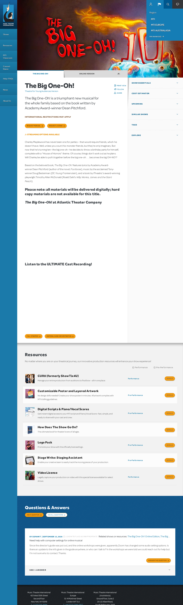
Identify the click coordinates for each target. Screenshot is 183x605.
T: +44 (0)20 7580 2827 (73, 591)
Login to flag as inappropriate (82, 523)
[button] (159, 4)
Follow (120, 89)
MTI (153, 19)
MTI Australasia (160, 30)
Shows (6, 34)
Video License (47, 465)
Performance (141, 367)
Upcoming (137, 104)
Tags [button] (134, 125)
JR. (118, 74)
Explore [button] (136, 135)
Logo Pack (45, 437)
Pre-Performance (164, 367)
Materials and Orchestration (59, 336)
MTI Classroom (7, 56)
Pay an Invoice (155, 37)
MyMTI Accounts (150, 4)
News (5, 89)
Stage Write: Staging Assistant (60, 451)
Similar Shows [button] (140, 114)
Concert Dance (6, 67)
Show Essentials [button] (141, 83)
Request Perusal (34, 126)
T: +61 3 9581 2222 (105, 597)
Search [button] (168, 4)
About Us (7, 101)
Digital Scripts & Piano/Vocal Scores (63, 406)
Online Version (86, 74)
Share (119, 93)
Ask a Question (33, 506)
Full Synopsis (32, 336)
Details (170, 378)
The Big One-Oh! (40, 74)
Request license (56, 126)
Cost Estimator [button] (141, 93)
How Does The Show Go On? (58, 423)
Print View (121, 85)
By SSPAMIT (35, 524)
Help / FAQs (8, 78)
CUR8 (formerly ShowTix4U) (58, 376)
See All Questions (55, 506)
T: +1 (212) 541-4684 (39, 591)
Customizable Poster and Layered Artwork (68, 390)
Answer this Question (157, 547)
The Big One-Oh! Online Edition (144, 523)
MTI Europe (157, 24)
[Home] (8, 14)
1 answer (38, 556)
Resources (7, 45)
